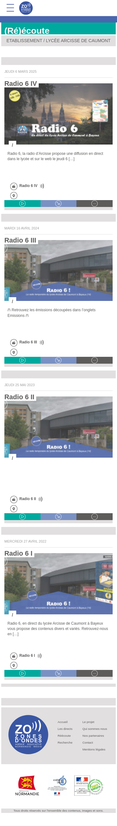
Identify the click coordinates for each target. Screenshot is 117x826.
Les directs (65, 728)
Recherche (65, 742)
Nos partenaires (93, 735)
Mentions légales (93, 749)
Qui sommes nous (94, 728)
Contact (87, 742)
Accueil (63, 722)
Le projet (88, 722)
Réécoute (64, 735)
